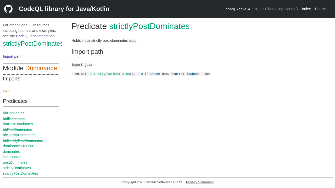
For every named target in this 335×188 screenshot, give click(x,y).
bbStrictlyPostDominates (23, 140)
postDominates (15, 162)
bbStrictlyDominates (19, 135)
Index (306, 9)
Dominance (41, 68)
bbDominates (14, 113)
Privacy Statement (200, 182)
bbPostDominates (17, 129)
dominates (11, 151)
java (6, 91)
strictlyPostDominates (33, 43)
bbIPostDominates (18, 124)
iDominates (12, 157)
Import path (12, 56)
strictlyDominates (17, 168)
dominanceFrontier (18, 146)
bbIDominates (14, 118)
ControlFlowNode (146, 74)
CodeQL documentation (35, 36)
